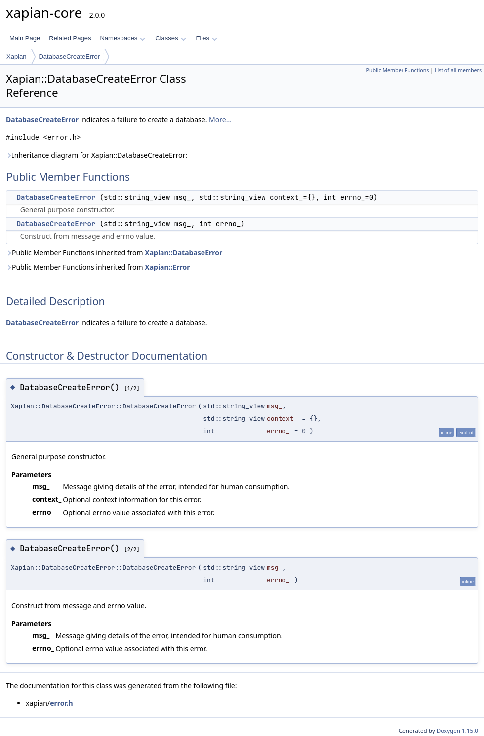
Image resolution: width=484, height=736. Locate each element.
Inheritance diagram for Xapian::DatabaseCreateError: (96, 155)
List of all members (458, 70)
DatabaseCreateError (69, 56)
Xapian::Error (167, 267)
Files (206, 38)
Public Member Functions (397, 70)
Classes (170, 38)
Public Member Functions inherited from (114, 252)
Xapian (16, 56)
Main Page (24, 38)
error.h (61, 703)
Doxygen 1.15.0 (457, 730)
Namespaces (122, 38)
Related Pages (70, 38)
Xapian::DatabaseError (183, 252)
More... (220, 119)
